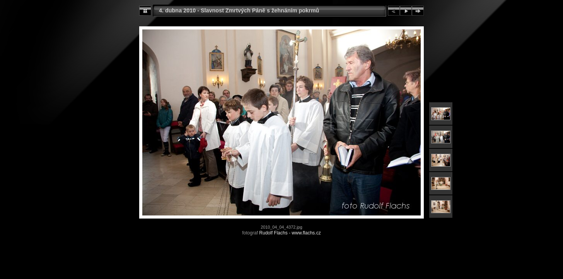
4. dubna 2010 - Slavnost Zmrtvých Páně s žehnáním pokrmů (239, 10)
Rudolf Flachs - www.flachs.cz (290, 233)
